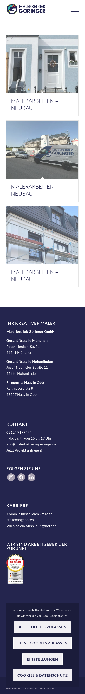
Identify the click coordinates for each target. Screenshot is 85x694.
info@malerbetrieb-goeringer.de (31, 444)
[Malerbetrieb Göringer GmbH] (35, 9)
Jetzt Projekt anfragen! (24, 450)
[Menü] (72, 9)
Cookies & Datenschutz (42, 675)
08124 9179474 (19, 432)
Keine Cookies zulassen (42, 643)
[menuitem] (72, 9)
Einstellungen (42, 659)
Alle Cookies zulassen (42, 627)
